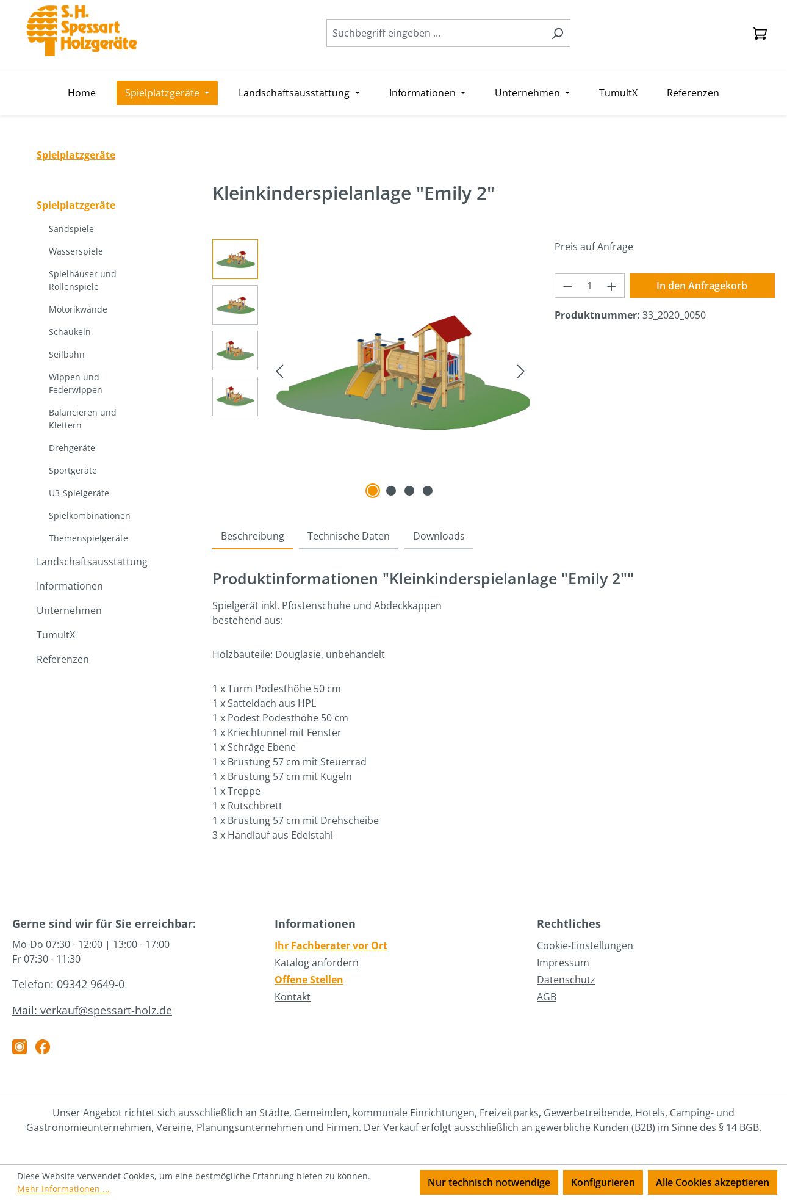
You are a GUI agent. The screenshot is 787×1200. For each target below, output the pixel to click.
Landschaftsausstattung (92, 561)
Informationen (70, 586)
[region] (371, 370)
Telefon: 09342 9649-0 (68, 984)
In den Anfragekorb (701, 285)
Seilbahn (67, 354)
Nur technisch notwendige (489, 1182)
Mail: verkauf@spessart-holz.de (92, 1010)
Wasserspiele (76, 251)
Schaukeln (70, 332)
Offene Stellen (309, 979)
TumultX (56, 635)
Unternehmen (69, 610)
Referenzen (63, 659)
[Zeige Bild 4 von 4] (428, 491)
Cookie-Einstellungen (585, 945)
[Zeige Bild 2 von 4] (391, 491)
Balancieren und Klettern (83, 419)
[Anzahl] (589, 285)
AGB (546, 996)
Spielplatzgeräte (76, 205)
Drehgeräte (72, 448)
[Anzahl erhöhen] (612, 285)
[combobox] (435, 33)
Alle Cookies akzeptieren (712, 1182)
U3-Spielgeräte (79, 493)
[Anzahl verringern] (567, 285)
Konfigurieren (603, 1182)
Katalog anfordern (317, 962)
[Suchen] (557, 33)
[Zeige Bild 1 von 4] (373, 491)
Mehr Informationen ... (63, 1189)
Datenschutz (566, 979)
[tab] (252, 536)
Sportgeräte (73, 470)
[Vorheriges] (279, 370)
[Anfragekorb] (760, 33)
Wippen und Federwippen (75, 383)
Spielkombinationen (90, 515)
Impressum (563, 962)
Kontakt (293, 996)
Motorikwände (78, 309)
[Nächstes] (521, 370)
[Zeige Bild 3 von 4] (409, 491)
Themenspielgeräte (88, 538)
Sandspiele (71, 228)
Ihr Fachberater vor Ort (331, 945)
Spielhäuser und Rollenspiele (83, 280)
